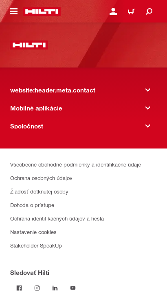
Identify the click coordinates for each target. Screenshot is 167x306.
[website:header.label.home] (42, 11)
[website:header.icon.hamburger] (14, 11)
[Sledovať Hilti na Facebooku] (19, 288)
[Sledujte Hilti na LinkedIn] (55, 288)
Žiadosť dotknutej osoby (39, 191)
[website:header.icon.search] (149, 11)
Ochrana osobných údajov (41, 178)
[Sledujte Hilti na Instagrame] (37, 288)
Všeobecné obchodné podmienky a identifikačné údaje (75, 164)
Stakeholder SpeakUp (36, 245)
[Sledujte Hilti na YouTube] (73, 288)
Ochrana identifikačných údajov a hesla (57, 218)
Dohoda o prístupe (32, 205)
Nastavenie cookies (33, 232)
